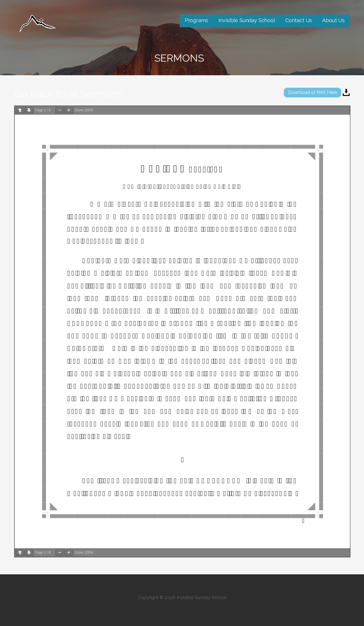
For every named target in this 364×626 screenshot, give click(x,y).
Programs (196, 20)
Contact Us (298, 20)
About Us (333, 20)
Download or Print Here (312, 92)
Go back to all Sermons (68, 94)
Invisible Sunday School (246, 20)
